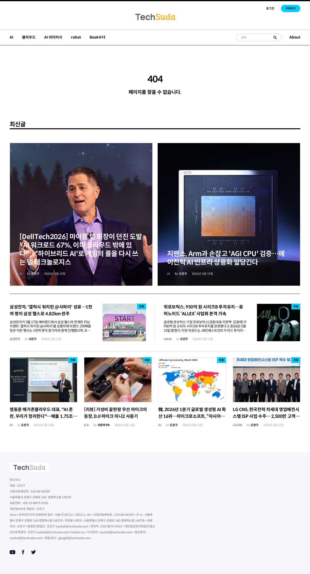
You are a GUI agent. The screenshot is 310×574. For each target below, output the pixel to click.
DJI (86, 425)
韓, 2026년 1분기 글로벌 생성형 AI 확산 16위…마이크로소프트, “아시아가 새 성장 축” (192, 416)
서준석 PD (103, 425)
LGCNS (237, 425)
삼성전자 (15, 339)
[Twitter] (33, 552)
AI (11, 37)
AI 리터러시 (53, 37)
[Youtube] (12, 552)
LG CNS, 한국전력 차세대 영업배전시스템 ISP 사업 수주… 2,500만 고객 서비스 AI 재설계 (266, 416)
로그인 (270, 8)
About (294, 37)
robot (76, 37)
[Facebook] (23, 552)
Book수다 (97, 37)
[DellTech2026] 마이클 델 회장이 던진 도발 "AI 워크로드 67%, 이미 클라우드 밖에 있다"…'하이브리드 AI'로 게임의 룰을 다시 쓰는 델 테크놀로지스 (80, 250)
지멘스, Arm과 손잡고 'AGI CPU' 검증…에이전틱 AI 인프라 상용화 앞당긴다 (226, 258)
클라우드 (29, 37)
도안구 (35, 273)
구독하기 (290, 8)
